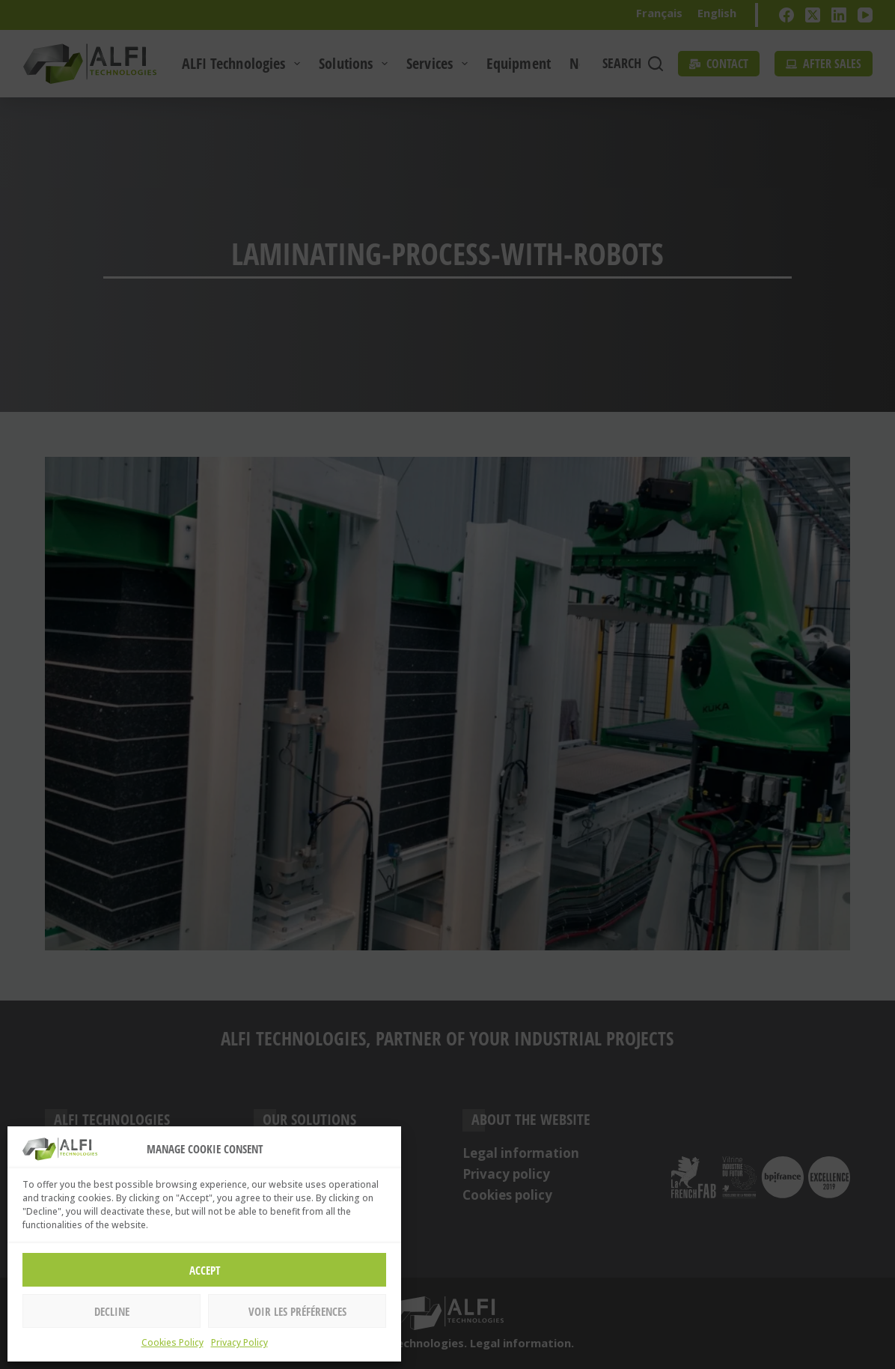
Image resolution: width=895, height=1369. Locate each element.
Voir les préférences (297, 1311)
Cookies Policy (172, 1342)
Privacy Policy (239, 1342)
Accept (204, 1270)
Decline (111, 1311)
